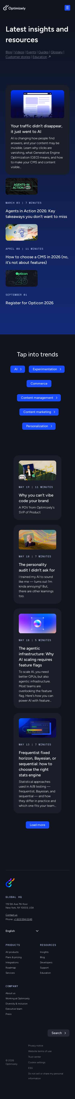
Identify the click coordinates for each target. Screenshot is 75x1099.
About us (10, 993)
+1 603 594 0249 (23, 919)
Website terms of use (40, 1051)
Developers (46, 962)
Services (10, 972)
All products (12, 952)
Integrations (12, 962)
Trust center (34, 1056)
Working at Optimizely (18, 998)
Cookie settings (36, 1062)
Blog (9, 52)
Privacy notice (35, 1045)
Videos (19, 52)
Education (40, 57)
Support (44, 967)
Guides (43, 52)
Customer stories (18, 57)
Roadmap (11, 967)
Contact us (11, 915)
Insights (44, 952)
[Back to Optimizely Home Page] (14, 8)
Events (31, 52)
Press (9, 1014)
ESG (30, 1068)
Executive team (14, 1008)
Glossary (57, 52)
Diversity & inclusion (17, 1003)
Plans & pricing (14, 957)
